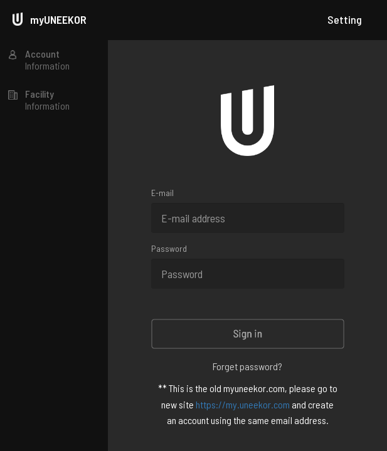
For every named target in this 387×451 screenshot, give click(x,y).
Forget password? (247, 366)
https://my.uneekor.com (243, 404)
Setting (344, 19)
